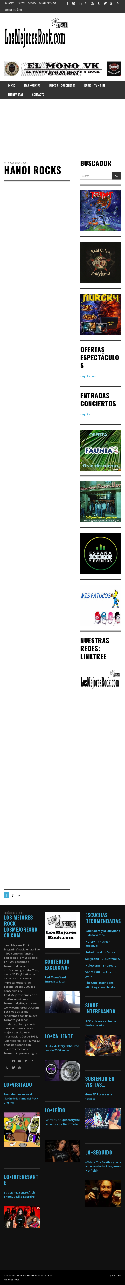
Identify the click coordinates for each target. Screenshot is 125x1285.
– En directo (100, 965)
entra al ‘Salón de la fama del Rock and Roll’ (21, 1098)
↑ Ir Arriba (115, 1275)
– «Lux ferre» (100, 952)
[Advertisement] (62, 129)
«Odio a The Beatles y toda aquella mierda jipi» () (103, 1166)
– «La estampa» (103, 959)
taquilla (85, 414)
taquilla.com (88, 376)
